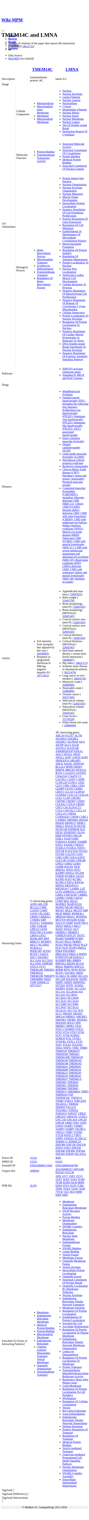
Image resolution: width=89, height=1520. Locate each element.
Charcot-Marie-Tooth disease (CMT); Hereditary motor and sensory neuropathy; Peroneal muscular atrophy (74, 477)
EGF (82, 829)
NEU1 (84, 922)
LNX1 (42, 935)
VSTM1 (77, 1132)
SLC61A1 (61, 1010)
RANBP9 (60, 960)
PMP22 (82, 947)
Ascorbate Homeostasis (75, 1326)
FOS (75, 851)
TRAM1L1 (61, 1104)
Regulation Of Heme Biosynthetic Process (45, 283)
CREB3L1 (45, 916)
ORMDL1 (61, 932)
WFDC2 (68, 1135)
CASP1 (71, 779)
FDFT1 (81, 847)
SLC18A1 (47, 960)
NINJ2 (59, 926)
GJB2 (58, 857)
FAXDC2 (69, 844)
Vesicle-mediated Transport (71, 1450)
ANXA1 (78, 751)
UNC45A (72, 1119)
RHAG (59, 966)
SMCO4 (60, 1016)
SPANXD (60, 1022)
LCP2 (58, 891)
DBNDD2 (72, 819)
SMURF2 (60, 1019)
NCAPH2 (43, 944)
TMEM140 (61, 1060)
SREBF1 (60, 1025)
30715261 (42, 675)
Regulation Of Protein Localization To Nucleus (74, 325)
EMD (58, 835)
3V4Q (73, 1179)
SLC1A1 (60, 991)
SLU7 (58, 1013)
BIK (44, 907)
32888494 (67, 684)
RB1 (69, 960)
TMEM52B (36, 976)
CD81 (66, 785)
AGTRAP (72, 741)
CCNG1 (72, 782)
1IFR (58, 1176)
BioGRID (13, 58)
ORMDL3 (73, 932)
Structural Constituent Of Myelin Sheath (74, 1281)
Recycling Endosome (74, 1410)
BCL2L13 (35, 907)
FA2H (67, 838)
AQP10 (76, 757)
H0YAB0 (79, 1169)
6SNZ (58, 1185)
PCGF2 (59, 941)
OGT (76, 929)
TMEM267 (61, 1079)
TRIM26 (73, 1104)
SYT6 (79, 1041)
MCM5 (69, 907)
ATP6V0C (78, 763)
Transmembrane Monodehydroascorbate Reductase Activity (75, 1373)
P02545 (59, 1172)
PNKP (58, 951)
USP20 (59, 1125)
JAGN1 (80, 876)
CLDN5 (34, 910)
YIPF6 (59, 1138)
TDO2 (59, 1047)
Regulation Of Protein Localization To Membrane (74, 1360)
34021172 (81, 663)
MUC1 (34, 944)
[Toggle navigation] (2, 30)
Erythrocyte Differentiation (45, 267)
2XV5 (79, 1176)
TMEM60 (60, 1088)
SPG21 (71, 1022)
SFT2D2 (60, 985)
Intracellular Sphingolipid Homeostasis (69, 1482)
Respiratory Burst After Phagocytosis (75, 1381)
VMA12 (60, 1132)
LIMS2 (59, 894)
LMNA (72, 69)
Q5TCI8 (69, 1172)
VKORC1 (80, 1129)
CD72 (58, 785)
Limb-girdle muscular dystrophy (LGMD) (74, 455)
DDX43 (59, 823)
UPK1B (59, 1122)
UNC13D (60, 1119)
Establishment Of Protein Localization (73, 1319)
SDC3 (33, 957)
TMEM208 (61, 1069)
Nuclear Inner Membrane (70, 1237)
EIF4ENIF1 (70, 832)
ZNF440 (60, 1150)
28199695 (42, 653)
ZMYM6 (60, 1144)
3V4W (81, 1179)
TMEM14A (75, 1060)
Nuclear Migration (72, 193)
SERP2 (68, 982)
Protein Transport (72, 1367)
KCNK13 (60, 882)
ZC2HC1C (81, 1138)
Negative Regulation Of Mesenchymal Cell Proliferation (74, 293)
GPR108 (81, 860)
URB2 (68, 1122)
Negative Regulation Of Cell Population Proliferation (73, 212)
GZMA (77, 863)
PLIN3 (47, 951)
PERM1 (76, 941)
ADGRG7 (61, 741)
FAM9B (82, 841)
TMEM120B (62, 1057)
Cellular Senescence (73, 312)
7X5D (81, 1188)
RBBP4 (77, 960)
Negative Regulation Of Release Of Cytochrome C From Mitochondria (73, 305)
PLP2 (65, 947)
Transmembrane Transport (46, 273)
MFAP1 (59, 910)
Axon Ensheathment (73, 1413)
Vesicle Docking (71, 1267)
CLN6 (66, 798)
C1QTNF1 (80, 773)
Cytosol (66, 106)
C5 (79, 776)
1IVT (65, 1176)
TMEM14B (36, 969)
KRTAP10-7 (62, 888)
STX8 (66, 1035)
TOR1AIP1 (80, 1100)
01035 (58, 1161)
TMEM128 (76, 1057)
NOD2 (59, 929)
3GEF (66, 1179)
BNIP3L (60, 769)
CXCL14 (81, 810)
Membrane (43, 115)
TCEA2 (67, 1044)
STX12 (79, 1029)
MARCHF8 (36, 938)
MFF (46, 938)
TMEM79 (49, 976)
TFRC (75, 1047)
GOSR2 (70, 860)
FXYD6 (59, 854)
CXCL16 (60, 813)
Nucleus (66, 90)
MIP (85, 910)
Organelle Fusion (71, 1276)
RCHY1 (34, 954)
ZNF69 (70, 1154)
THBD (83, 1047)
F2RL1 (59, 838)
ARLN (59, 763)
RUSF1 (59, 972)
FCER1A (60, 847)
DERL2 (59, 826)
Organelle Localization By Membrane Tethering (75, 1289)
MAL (66, 901)
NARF (69, 922)
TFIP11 (67, 1047)
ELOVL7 (35, 922)
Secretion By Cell (72, 1323)
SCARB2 (72, 976)
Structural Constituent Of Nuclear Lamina (74, 167)
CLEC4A (83, 794)
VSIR (33, 982)
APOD (76, 754)
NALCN (60, 922)
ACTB (78, 735)
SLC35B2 (60, 1004)
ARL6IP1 (75, 760)
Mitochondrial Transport (45, 261)
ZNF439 (76, 1147)
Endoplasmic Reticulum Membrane (44, 1318)
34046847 (67, 659)
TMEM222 (61, 1072)
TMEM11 (74, 1054)
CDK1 (73, 785)
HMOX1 (60, 869)
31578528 (67, 719)
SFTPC (70, 985)
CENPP (59, 788)
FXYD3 (82, 851)
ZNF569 (60, 1154)
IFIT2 (77, 869)
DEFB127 (70, 823)
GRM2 (68, 863)
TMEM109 (61, 1054)
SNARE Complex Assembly (72, 1475)
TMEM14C (42, 69)
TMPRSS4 (61, 1094)
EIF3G (59, 832)
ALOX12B (72, 748)
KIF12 (70, 882)
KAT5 (68, 879)
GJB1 (33, 926)
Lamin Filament (71, 97)
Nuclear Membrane (73, 118)
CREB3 (34, 916)
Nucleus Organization (74, 184)
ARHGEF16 (62, 760)
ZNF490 (70, 1150)
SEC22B (60, 979)
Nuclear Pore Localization (69, 270)
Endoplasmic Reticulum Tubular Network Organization (74, 1420)
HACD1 (68, 866)
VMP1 (69, 1132)
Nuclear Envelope (72, 93)
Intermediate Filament (74, 109)
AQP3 (84, 757)
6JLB (74, 1182)
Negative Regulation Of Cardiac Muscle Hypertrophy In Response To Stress (73, 336)
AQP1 (68, 757)
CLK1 (58, 798)
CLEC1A (72, 794)
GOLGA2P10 (77, 857)
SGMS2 (79, 985)
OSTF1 (81, 935)
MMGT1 (35, 941)
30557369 (67, 697)
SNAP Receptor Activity (71, 1212)
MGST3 (77, 910)
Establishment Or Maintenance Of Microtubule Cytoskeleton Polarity (74, 236)
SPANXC (82, 1019)
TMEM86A (73, 1091)
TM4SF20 (61, 1050)
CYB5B (73, 816)
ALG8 (75, 744)
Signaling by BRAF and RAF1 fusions (73, 377)
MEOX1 (79, 907)
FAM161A (61, 841)
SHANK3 (42, 957)
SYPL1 (71, 1041)
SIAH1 (70, 988)
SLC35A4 (73, 1001)
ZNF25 (59, 1147)
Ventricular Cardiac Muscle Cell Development (73, 278)
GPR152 (34, 929)
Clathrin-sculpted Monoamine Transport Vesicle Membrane (43, 1354)
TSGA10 (71, 1107)
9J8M (79, 1191)
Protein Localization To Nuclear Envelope (75, 317)
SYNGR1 (60, 1041)
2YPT (58, 1179)
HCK (77, 866)
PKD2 (76, 944)
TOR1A (68, 1100)
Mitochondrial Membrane (45, 120)
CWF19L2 (69, 810)
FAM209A (47, 922)
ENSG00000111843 (41, 1165)
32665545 (78, 606)
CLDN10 (79, 791)
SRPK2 (70, 1025)
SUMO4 (60, 1038)
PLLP (84, 944)
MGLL (69, 910)
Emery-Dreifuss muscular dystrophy (73, 440)
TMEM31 (49, 969)
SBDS (79, 972)
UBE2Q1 (60, 1116)
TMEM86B (36, 979)
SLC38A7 (61, 1007)
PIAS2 (59, 944)
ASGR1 (68, 763)
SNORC (71, 1019)
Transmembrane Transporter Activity (46, 158)
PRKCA (73, 954)
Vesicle (66, 1407)
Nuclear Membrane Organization (73, 1469)
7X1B (74, 1188)
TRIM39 (60, 1107)
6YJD (73, 1185)
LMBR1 (82, 894)
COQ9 (33, 913)
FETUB (59, 851)
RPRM (59, 969)
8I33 (72, 1191)
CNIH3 (81, 801)
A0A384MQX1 (64, 1169)
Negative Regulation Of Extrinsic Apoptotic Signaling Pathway (75, 356)
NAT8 (77, 922)
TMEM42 (60, 1082)
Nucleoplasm (69, 103)
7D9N (58, 1188)
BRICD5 (70, 769)
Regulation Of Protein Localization (74, 1312)
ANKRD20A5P (64, 751)
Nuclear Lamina (71, 100)
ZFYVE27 (36, 985)
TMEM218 (75, 1069)
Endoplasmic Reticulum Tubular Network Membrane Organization (73, 1343)
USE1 (76, 1122)
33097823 (75, 594)
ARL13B (42, 904)
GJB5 (66, 857)
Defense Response (72, 1426)
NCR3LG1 (36, 947)
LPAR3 (70, 897)
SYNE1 (76, 1038)
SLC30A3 (61, 997)
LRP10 (78, 897)
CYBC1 (83, 816)
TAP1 (58, 1044)
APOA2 (67, 754)
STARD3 (69, 1029)
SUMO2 (74, 1035)
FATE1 (59, 844)
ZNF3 (67, 1147)
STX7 (58, 1035)
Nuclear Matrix (70, 112)
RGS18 (80, 963)
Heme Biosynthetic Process (44, 253)
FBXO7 (79, 844)
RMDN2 (69, 966)
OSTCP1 (71, 935)
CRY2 (58, 807)
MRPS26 (60, 916)
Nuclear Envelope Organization (72, 189)
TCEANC (77, 1044)
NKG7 (77, 926)
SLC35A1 (61, 1001)
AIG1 (82, 741)
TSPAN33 (61, 1113)
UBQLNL (72, 1116)
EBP (43, 919)
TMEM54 (72, 1085)
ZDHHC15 (43, 982)
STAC (78, 1025)
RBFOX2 (60, 963)
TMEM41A (75, 1079)
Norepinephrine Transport (45, 1373)
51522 (33, 1157)
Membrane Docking (73, 1307)
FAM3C (72, 841)
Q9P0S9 (34, 1170)
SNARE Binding (71, 1248)
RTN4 (82, 969)
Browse (12, 38)
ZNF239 (81, 1144)
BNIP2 (70, 766)
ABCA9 (59, 735)
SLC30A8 (73, 997)
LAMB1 (74, 888)
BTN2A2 (81, 769)
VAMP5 (69, 1129)
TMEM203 (75, 1066)
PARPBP (70, 938)
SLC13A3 (80, 988)
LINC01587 (71, 894)
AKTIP (59, 744)
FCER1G (71, 847)
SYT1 (42, 966)
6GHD (66, 1182)
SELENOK (72, 979)
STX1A (34, 966)
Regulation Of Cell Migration (72, 227)
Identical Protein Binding (46, 1326)
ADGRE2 (72, 738)
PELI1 (68, 941)
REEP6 (71, 963)
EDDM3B (73, 829)
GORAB (42, 926)
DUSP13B (61, 829)
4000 (58, 1157)
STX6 (80, 1032)
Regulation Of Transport (70, 1437)
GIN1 (80, 854)
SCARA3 (60, 976)
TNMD (59, 1100)
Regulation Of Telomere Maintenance (75, 258)
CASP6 (80, 779)
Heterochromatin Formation (71, 245)
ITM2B (59, 876)
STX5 (73, 1032)
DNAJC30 (71, 826)
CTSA (58, 810)
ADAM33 (61, 738)
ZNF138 (70, 1144)
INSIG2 (69, 872)
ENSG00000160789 (66, 1165)
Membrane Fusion (72, 1257)
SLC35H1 (35, 963)
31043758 (67, 600)
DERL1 (81, 823)
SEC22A (83, 976)
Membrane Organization (69, 1222)
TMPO (84, 1091)
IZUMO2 (69, 876)
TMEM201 (61, 1066)
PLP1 (58, 947)
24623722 (27, 46)
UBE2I (82, 1113)
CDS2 (81, 785)
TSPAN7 (72, 1113)
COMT (43, 910)
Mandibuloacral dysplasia (71, 393)
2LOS (33, 1185)
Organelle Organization (44, 1367)
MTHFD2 (81, 916)
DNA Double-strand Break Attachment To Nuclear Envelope (74, 347)
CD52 (81, 782)
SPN (78, 1022)
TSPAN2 (73, 1110)
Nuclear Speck (70, 115)
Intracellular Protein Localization (73, 205)
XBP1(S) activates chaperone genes (72, 370)
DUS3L (81, 826)
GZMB (59, 866)
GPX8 (43, 929)
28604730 (79, 678)
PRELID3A (61, 954)
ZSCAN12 (80, 1154)
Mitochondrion (45, 103)
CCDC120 (61, 782)
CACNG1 (60, 779)
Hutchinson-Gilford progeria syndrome (73, 462)
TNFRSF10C (62, 1097)
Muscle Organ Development (70, 199)
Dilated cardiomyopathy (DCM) (71, 447)
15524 (33, 1161)
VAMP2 (78, 1125)
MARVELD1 (74, 904)
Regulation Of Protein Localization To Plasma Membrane (75, 1332)
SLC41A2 (73, 1007)
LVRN (59, 901)
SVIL (69, 1038)
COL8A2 (60, 804)
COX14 (70, 804)
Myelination (69, 1398)
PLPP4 (73, 947)
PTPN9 (59, 957)
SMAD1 (67, 1013)
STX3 (58, 1032)
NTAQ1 (68, 929)
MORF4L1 (78, 913)
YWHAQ (68, 1138)
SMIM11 (70, 1016)
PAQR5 (59, 938)
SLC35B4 (72, 1004)
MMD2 (67, 913)
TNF (70, 1094)
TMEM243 (75, 1075)
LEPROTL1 (69, 891)
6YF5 (66, 1185)
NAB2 (81, 919)
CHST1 (59, 791)
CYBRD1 (60, 819)
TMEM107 (74, 1050)
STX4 (66, 1032)
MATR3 (59, 907)
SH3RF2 (60, 988)
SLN (80, 1010)
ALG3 (67, 744)
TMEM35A (36, 972)
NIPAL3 (68, 926)
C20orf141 (61, 776)
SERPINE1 (79, 982)
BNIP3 (78, 766)
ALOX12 (60, 748)
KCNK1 (77, 879)
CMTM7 (71, 801)
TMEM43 (72, 1082)
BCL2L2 (60, 766)
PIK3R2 (68, 944)
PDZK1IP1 (36, 951)
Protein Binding (46, 151)
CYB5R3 (35, 919)
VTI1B (59, 1135)
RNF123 (79, 966)
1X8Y (72, 1176)
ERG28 (77, 835)
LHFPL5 (82, 891)
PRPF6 (83, 954)
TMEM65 (72, 1088)
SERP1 (59, 982)
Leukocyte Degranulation (70, 1353)
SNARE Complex (72, 1226)
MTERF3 (46, 941)
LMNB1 (60, 897)
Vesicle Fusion (70, 1254)
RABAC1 (78, 957)
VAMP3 (59, 1129)
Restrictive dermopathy (75, 466)
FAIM (74, 838)
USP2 (83, 1122)
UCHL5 (82, 1116)
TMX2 (47, 979)
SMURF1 (81, 1016)
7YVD (59, 1191)
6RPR (81, 1182)
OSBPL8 (60, 935)
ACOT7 (69, 735)
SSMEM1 (47, 963)
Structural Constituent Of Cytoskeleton (74, 152)
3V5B (58, 1182)
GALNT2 (70, 854)
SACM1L (69, 972)
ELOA (81, 832)
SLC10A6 (35, 960)
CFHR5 (78, 788)
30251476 (69, 672)
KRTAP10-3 (72, 885)
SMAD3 (77, 1013)
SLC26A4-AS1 (74, 991)
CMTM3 (76, 798)
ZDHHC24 (74, 1141)
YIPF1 (77, 1135)
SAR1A (44, 954)
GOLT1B (60, 860)
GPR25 (59, 863)
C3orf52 (72, 776)
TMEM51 (60, 1085)
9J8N (58, 1194)
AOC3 (59, 754)
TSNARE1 (61, 1110)
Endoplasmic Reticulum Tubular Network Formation (73, 1301)
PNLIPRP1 (69, 951)
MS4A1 (70, 916)
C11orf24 (68, 773)
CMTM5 (60, 801)
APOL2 (59, 757)
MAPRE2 (60, 904)
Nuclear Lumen (71, 122)
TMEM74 (60, 1091)
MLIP (58, 913)
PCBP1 (79, 938)
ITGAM (79, 872)
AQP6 (33, 904)
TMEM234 (61, 1075)
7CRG (80, 1185)
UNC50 (82, 1119)
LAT (82, 888)
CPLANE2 (44, 913)
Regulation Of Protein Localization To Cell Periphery (74, 1392)
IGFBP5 (60, 872)
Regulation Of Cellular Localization (75, 1403)
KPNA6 (79, 882)
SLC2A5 (60, 994)
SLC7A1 (72, 1010)
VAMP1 (68, 1125)
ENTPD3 (67, 835)
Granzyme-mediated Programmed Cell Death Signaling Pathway (73, 1459)
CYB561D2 (62, 816)
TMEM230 (75, 1072)
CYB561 (71, 813)
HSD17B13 (36, 932)
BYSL (58, 773)
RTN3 (74, 969)
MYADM (71, 919)
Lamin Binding (70, 1251)
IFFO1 (69, 869)
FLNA (68, 851)
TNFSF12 (76, 1097)
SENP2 (83, 979)
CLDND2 (60, 794)
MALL (74, 901)
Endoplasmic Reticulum (44, 1342)
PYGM (68, 957)
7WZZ (66, 1188)
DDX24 (83, 819)
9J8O (65, 1194)
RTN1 (67, 969)
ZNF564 (80, 1150)
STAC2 (59, 1029)
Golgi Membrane (71, 1385)
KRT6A (59, 885)
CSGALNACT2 (72, 807)
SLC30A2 (71, 994)
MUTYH (60, 919)
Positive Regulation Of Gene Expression (75, 220)
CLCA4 (69, 791)
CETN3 (69, 788)
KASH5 (48, 932)
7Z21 (66, 1191)
